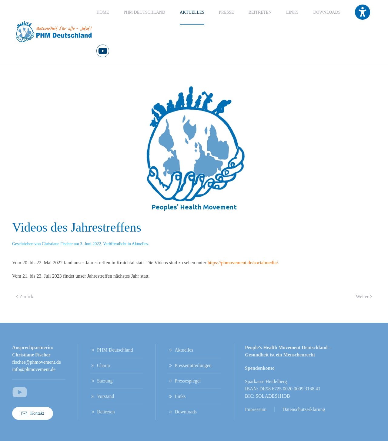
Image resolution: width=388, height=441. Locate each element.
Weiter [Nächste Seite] (364, 296)
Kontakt (32, 413)
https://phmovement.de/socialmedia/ (243, 262)
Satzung (101, 381)
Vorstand (102, 396)
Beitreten (260, 12)
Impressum (255, 409)
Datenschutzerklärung (304, 409)
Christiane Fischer (57, 244)
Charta (100, 365)
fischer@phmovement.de (36, 362)
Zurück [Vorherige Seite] (24, 296)
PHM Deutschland (111, 350)
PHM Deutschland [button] (144, 12)
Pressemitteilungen (189, 365)
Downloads (326, 12)
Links (292, 12)
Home (102, 12)
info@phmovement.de (33, 369)
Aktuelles (192, 12)
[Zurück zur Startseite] (54, 31)
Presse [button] (226, 12)
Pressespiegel (184, 381)
